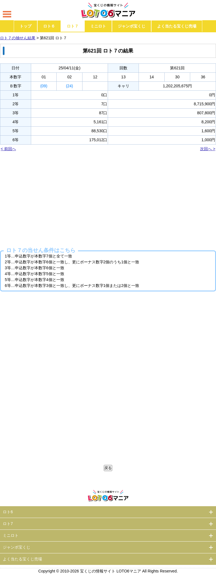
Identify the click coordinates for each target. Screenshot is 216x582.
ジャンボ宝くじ (131, 26)
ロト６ (49, 26)
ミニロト (98, 26)
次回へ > (207, 149)
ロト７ (73, 26)
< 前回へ (8, 149)
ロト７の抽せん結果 (17, 38)
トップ (25, 26)
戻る (108, 468)
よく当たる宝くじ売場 (176, 26)
